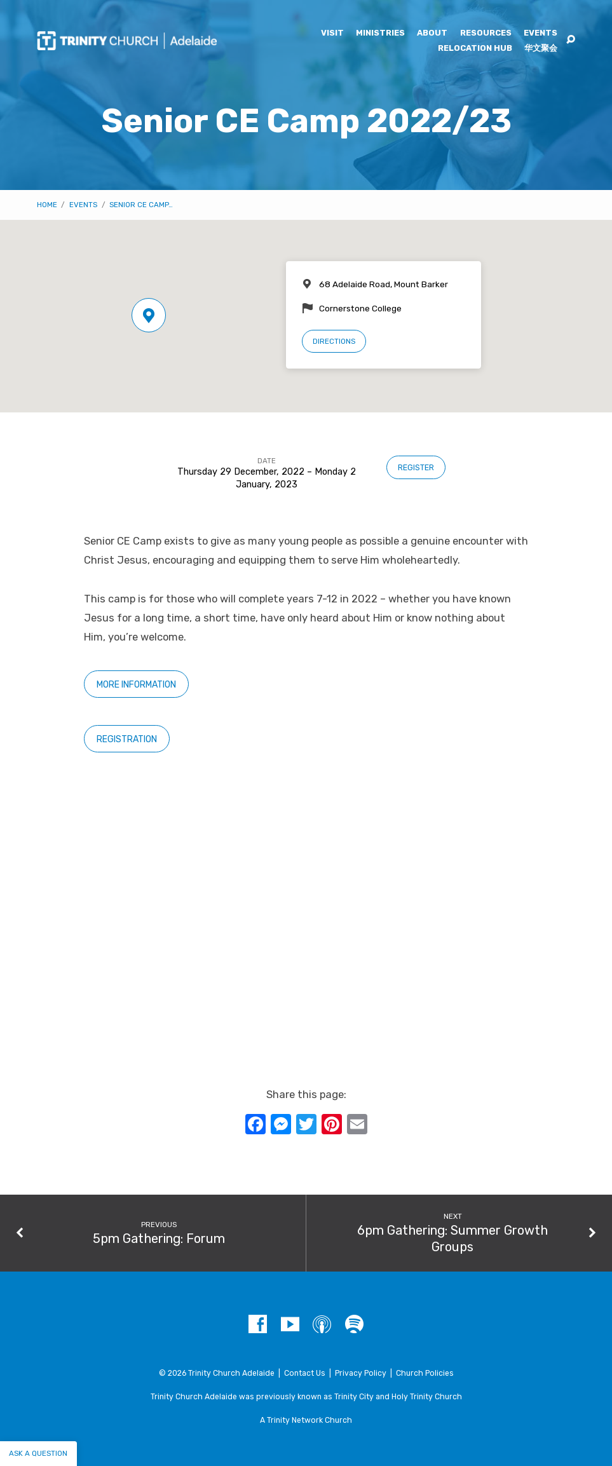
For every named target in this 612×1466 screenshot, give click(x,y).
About (432, 33)
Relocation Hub (475, 48)
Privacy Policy (360, 1373)
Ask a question (38, 1453)
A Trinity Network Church (306, 1420)
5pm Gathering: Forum (159, 1238)
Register (416, 467)
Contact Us (304, 1373)
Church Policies (425, 1373)
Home (47, 204)
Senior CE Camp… (141, 204)
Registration (127, 739)
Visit (332, 33)
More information (136, 684)
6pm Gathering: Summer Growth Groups (452, 1238)
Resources (486, 33)
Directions (334, 341)
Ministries (380, 33)
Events (540, 33)
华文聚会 (540, 48)
